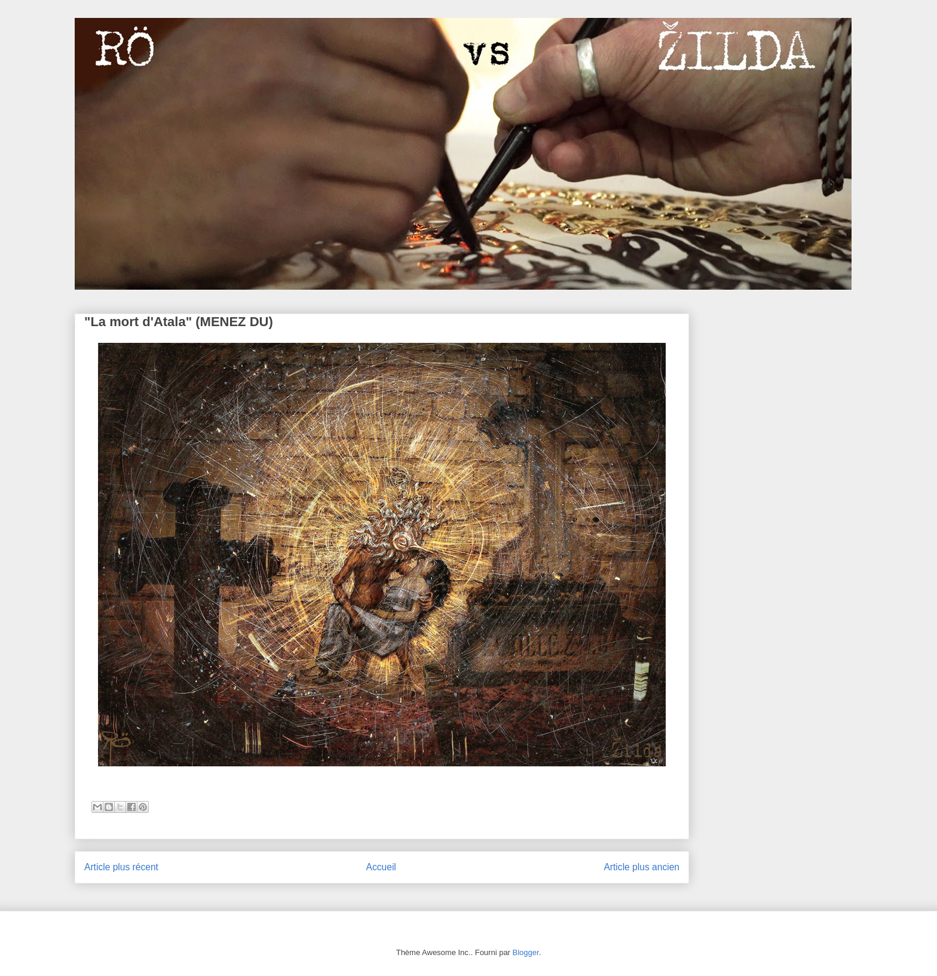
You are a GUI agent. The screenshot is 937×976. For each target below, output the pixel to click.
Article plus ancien (641, 867)
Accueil (381, 867)
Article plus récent (121, 867)
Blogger (526, 952)
